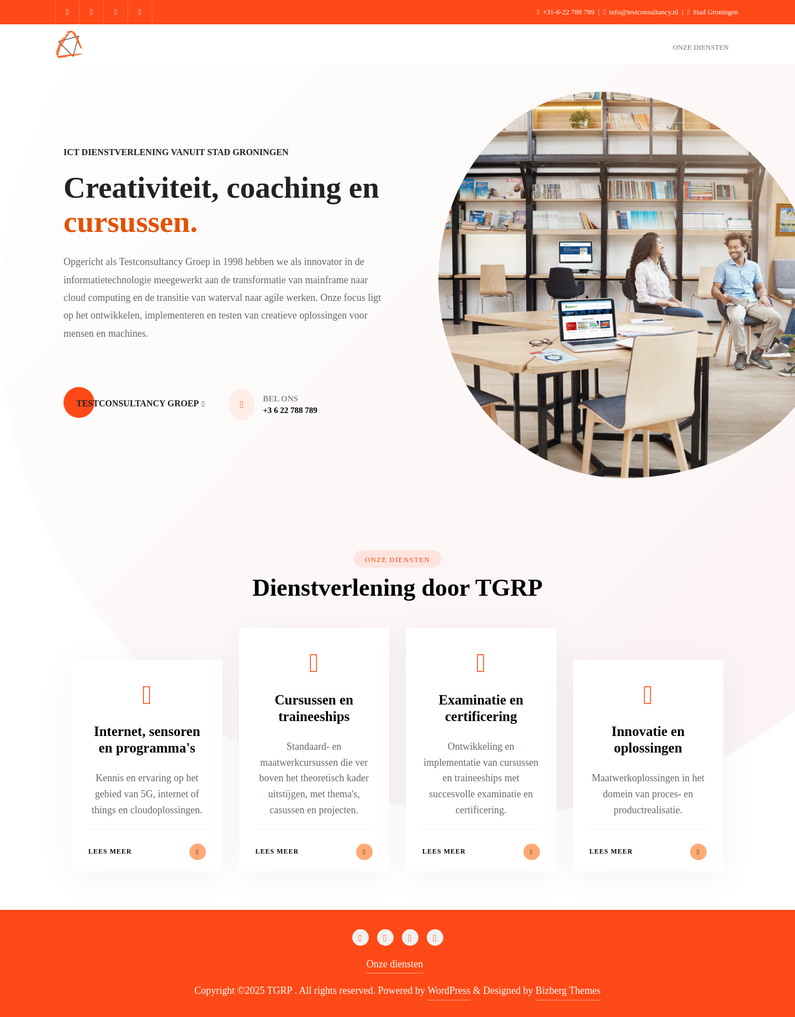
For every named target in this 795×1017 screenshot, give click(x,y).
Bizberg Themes (568, 990)
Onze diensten (395, 964)
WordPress (448, 990)
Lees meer (147, 852)
